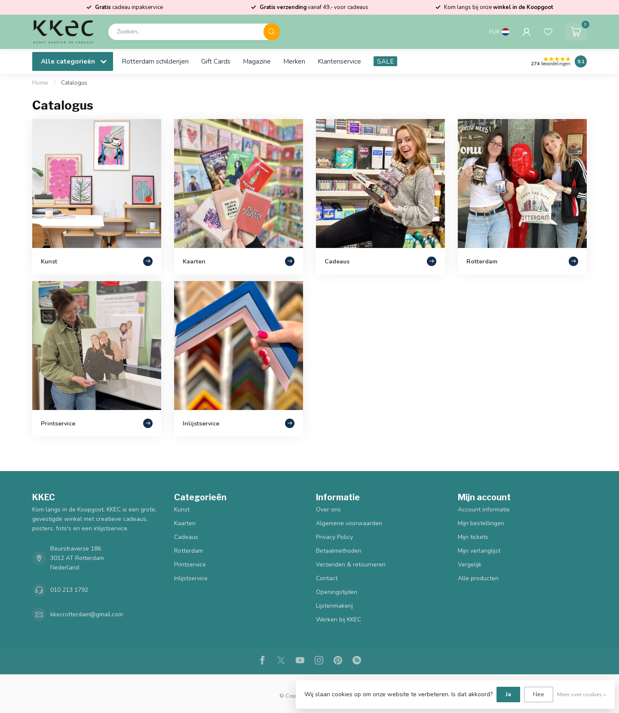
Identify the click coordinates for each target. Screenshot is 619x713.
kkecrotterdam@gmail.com (86, 614)
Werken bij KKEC (338, 619)
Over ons (328, 509)
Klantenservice (339, 61)
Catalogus (74, 83)
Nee (538, 694)
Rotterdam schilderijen (155, 61)
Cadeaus (186, 537)
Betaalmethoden (339, 551)
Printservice (190, 564)
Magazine (257, 61)
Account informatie (484, 509)
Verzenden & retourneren (351, 564)
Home (40, 83)
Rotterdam (188, 551)
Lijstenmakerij (334, 606)
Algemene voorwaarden (349, 523)
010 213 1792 (69, 590)
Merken (294, 61)
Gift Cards (215, 61)
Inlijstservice (191, 578)
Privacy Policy (334, 537)
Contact (326, 578)
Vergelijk (469, 564)
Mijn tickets (473, 537)
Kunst (182, 509)
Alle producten (478, 578)
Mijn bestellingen (481, 523)
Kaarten (185, 523)
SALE (385, 61)
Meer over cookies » (581, 694)
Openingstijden (336, 592)
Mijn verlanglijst (479, 551)
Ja (508, 694)
